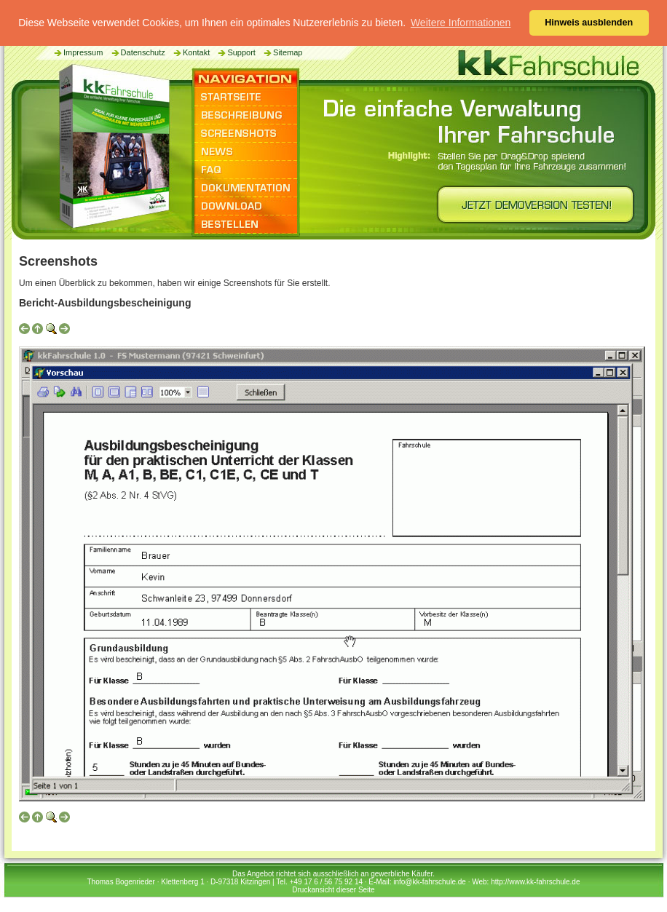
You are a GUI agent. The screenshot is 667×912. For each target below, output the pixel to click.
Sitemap (282, 52)
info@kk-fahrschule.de (429, 882)
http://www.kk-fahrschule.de (535, 882)
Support (236, 52)
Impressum (77, 52)
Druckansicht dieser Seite (333, 890)
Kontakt (191, 52)
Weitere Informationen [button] (460, 22)
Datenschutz (137, 52)
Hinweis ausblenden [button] (589, 22)
